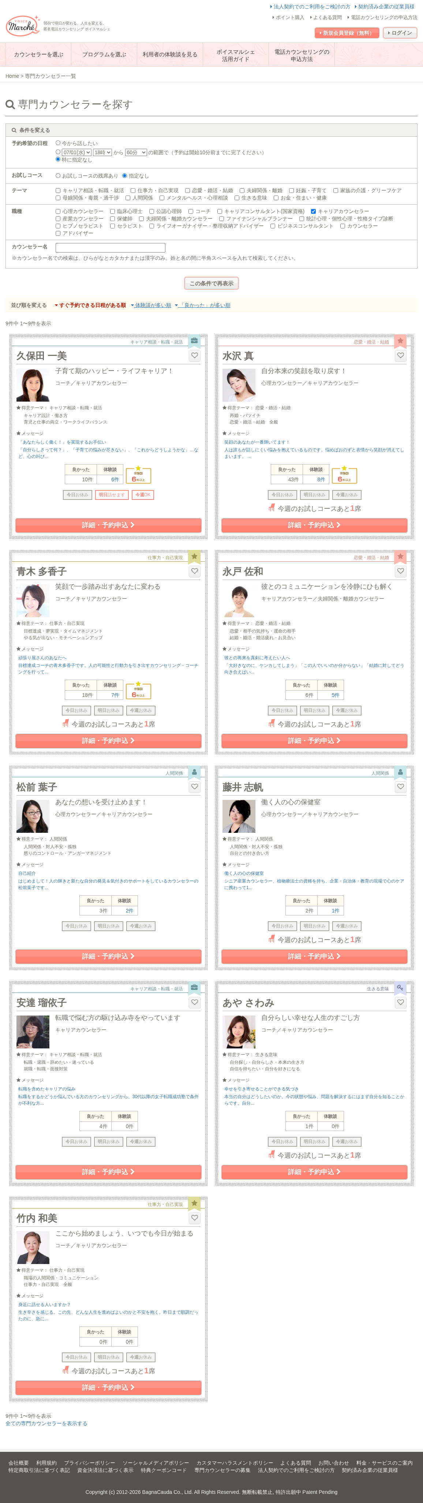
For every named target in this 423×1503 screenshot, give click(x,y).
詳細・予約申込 (108, 525)
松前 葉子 (36, 787)
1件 (336, 911)
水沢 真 (238, 355)
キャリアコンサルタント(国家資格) (264, 211)
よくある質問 (326, 17)
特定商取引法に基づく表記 (39, 1470)
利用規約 (46, 1463)
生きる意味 (254, 198)
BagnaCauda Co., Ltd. (167, 1492)
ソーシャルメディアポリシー (156, 1463)
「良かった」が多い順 (203, 305)
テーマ (19, 190)
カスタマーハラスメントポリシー (234, 1463)
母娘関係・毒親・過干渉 (91, 198)
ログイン (400, 33)
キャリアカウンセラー (343, 211)
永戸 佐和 (242, 571)
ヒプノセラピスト (83, 226)
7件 (115, 695)
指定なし (139, 176)
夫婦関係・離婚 (264, 190)
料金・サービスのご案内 (384, 1463)
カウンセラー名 (30, 247)
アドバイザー (78, 233)
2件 (130, 911)
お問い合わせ (333, 1463)
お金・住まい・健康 (304, 198)
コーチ (203, 211)
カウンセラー (362, 226)
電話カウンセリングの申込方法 (383, 17)
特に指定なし (74, 160)
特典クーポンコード (164, 1470)
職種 (17, 211)
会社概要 (18, 1463)
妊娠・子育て (311, 190)
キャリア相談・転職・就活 (93, 190)
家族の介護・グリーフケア (371, 190)
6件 (115, 479)
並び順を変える (29, 305)
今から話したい (77, 143)
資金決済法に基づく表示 (105, 1470)
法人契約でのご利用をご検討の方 (311, 7)
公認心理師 (169, 211)
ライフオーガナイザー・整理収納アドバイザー (210, 226)
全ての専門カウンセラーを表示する (46, 1423)
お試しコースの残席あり (90, 176)
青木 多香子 (41, 571)
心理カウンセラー (83, 211)
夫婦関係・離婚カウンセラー (179, 218)
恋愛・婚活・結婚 (212, 190)
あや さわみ (248, 1002)
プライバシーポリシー (89, 1463)
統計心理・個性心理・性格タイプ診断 (349, 218)
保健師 (124, 218)
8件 (321, 479)
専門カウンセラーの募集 (222, 1470)
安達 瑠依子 (41, 1002)
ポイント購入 (288, 17)
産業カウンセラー (83, 218)
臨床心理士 (130, 211)
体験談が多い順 (151, 305)
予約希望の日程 (30, 143)
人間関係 (142, 198)
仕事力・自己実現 (158, 190)
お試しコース (27, 175)
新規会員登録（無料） (347, 33)
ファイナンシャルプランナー (259, 218)
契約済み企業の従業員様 (385, 7)
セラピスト (130, 226)
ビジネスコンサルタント (305, 226)
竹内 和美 (36, 1218)
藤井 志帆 (242, 787)
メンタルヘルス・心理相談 (197, 198)
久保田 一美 (41, 355)
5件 (336, 695)
